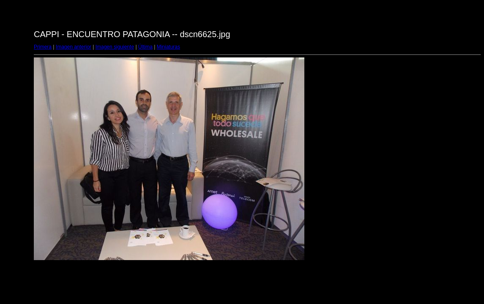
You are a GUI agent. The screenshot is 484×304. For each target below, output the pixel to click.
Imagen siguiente (115, 47)
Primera (43, 47)
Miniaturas (168, 47)
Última (145, 47)
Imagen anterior (73, 47)
